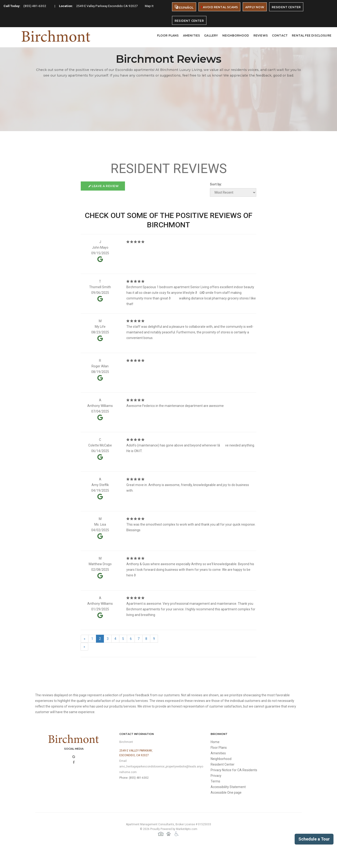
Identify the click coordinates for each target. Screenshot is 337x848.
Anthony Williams (100, 406)
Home (215, 742)
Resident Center (286, 7)
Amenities (191, 35)
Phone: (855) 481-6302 (134, 777)
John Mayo (100, 247)
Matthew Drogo (100, 564)
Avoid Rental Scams (219, 7)
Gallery (211, 35)
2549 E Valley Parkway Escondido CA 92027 (110, 6)
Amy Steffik (100, 485)
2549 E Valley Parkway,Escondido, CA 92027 (136, 753)
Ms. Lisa (100, 524)
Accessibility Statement (228, 787)
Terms (215, 781)
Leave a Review (103, 186)
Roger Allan (100, 366)
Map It (153, 6)
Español (184, 7)
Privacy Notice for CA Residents (234, 770)
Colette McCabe (100, 445)
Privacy (216, 776)
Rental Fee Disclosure (311, 35)
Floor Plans (168, 35)
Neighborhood (235, 35)
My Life (100, 326)
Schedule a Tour (314, 839)
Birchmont (126, 742)
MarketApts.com (186, 829)
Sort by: (216, 184)
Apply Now (254, 7)
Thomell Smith (100, 287)
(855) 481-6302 (35, 6)
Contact (280, 35)
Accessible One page (226, 792)
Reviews (260, 35)
